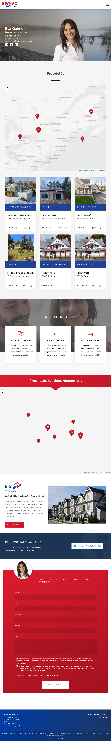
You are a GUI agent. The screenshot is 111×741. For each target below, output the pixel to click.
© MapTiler (86, 170)
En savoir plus (14, 525)
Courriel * (19, 615)
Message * (19, 637)
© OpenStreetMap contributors (97, 170)
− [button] (7, 90)
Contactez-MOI (55, 685)
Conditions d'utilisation (49, 675)
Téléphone (19, 626)
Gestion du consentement (55, 735)
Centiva (60, 738)
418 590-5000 (13, 36)
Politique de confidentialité (27, 675)
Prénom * (18, 593)
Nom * (17, 604)
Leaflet (80, 170)
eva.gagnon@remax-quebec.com (19, 41)
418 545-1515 (12, 38)
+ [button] (7, 87)
